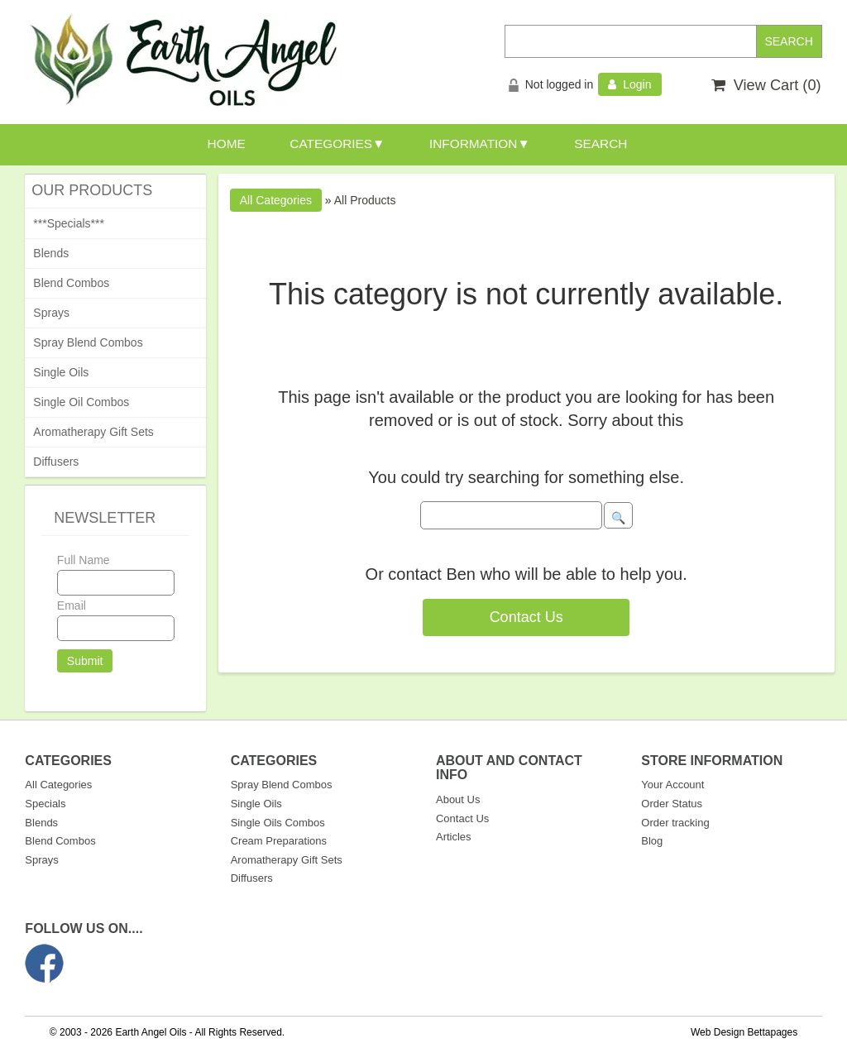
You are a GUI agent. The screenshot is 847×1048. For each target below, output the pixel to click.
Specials (45, 803)
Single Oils (61, 372)
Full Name (83, 560)
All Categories (58, 784)
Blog (652, 841)
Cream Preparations (279, 841)
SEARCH (600, 143)
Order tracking (675, 822)
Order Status (671, 803)
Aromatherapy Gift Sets (93, 431)
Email (71, 605)
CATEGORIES (331, 143)
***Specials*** (68, 223)
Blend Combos (71, 283)
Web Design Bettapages (744, 1032)
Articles (453, 836)
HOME (227, 143)
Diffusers (56, 461)
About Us (458, 799)
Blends (51, 253)
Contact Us (526, 617)
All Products (365, 200)
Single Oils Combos (278, 822)
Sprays (51, 312)
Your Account (672, 784)
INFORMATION (473, 143)
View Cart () (766, 85)
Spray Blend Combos (87, 342)
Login (629, 84)
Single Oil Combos (81, 402)
